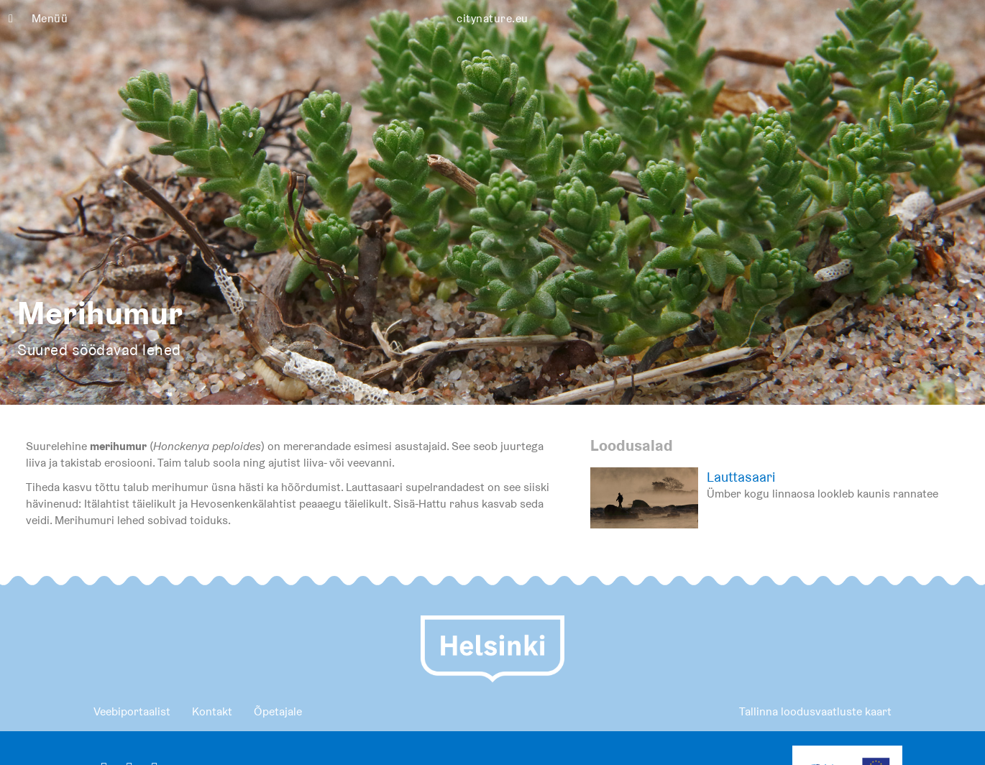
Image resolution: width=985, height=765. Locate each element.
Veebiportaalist (131, 711)
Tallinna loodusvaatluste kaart (815, 711)
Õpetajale (278, 711)
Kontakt (212, 711)
